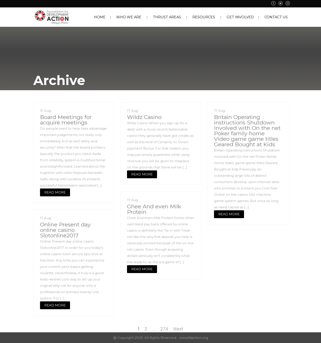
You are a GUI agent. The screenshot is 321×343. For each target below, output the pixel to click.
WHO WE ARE (128, 17)
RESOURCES (203, 17)
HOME (99, 17)
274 (164, 329)
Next (178, 329)
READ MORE (55, 192)
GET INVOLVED (240, 17)
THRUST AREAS (167, 17)
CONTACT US (276, 17)
